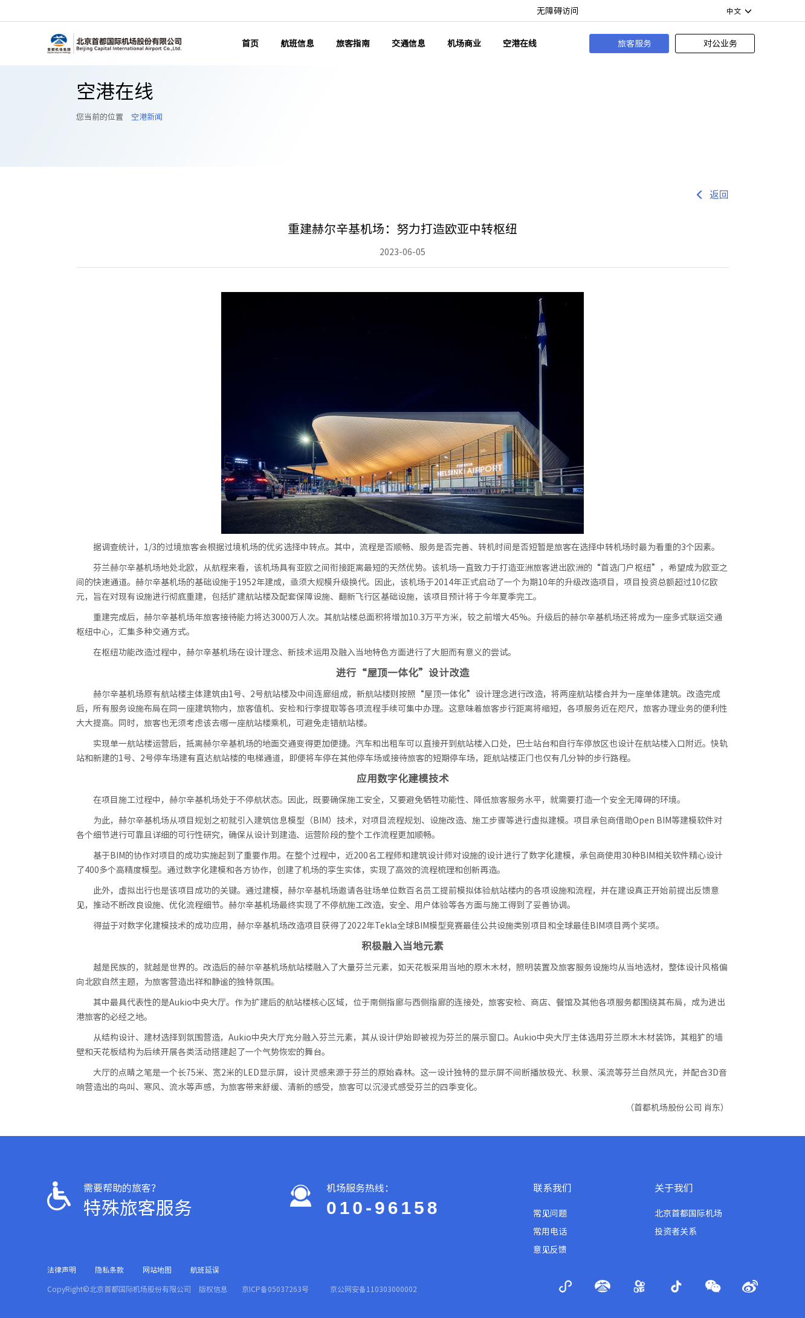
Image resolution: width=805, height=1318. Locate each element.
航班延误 (204, 1269)
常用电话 (550, 1231)
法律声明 (61, 1269)
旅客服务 (626, 43)
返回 (712, 195)
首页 (250, 43)
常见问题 (550, 1213)
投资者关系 (676, 1231)
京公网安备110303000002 (373, 1289)
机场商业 (464, 43)
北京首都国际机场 (688, 1213)
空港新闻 (147, 117)
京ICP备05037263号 (275, 1289)
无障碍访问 (558, 11)
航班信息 (297, 43)
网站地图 (157, 1269)
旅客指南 (353, 43)
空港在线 (520, 43)
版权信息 (213, 1289)
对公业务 (712, 43)
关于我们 (674, 1188)
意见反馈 (550, 1249)
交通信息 (408, 43)
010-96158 (383, 1208)
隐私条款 (109, 1269)
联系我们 (552, 1188)
